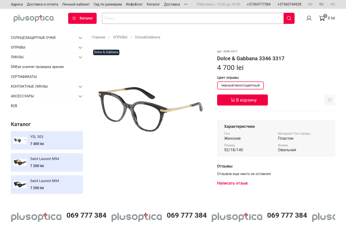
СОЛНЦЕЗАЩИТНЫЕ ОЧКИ (33, 38)
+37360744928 (289, 4)
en (310, 4)
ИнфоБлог (134, 4)
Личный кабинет (76, 4)
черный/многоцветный (240, 85)
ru (321, 4)
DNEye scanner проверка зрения (37, 67)
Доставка (172, 4)
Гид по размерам (108, 4)
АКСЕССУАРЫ (22, 96)
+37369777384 (259, 4)
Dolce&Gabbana (147, 37)
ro (333, 4)
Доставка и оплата (42, 4)
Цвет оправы (228, 77)
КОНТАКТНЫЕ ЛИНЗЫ (29, 86)
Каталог (153, 4)
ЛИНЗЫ (17, 57)
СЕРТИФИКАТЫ (24, 77)
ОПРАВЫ (120, 37)
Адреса (17, 4)
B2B (14, 106)
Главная (98, 37)
